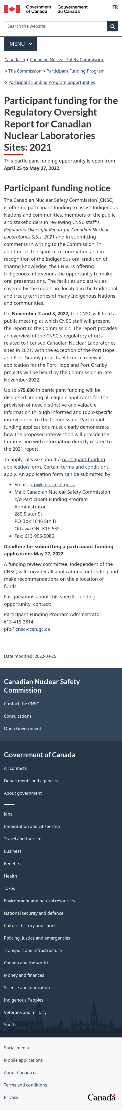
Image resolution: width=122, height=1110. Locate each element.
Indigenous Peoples (23, 1000)
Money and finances (24, 975)
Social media (16, 1048)
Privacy (11, 1097)
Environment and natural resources (39, 901)
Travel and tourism (23, 839)
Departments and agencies (31, 781)
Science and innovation (27, 987)
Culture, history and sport (29, 925)
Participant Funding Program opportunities (51, 82)
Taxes (9, 888)
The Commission (25, 71)
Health (10, 876)
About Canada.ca (21, 1072)
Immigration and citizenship (32, 826)
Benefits (12, 863)
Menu (21, 43)
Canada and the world (26, 963)
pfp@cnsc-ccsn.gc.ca (52, 484)
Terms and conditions (25, 1085)
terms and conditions (85, 467)
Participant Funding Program (76, 71)
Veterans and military (25, 1012)
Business (13, 851)
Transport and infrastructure (33, 950)
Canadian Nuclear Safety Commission (67, 60)
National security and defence (33, 913)
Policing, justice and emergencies (37, 938)
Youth (10, 1025)
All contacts (15, 768)
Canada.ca (14, 60)
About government (23, 793)
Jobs (8, 814)
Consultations (18, 716)
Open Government (22, 728)
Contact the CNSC (21, 704)
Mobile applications (23, 1060)
